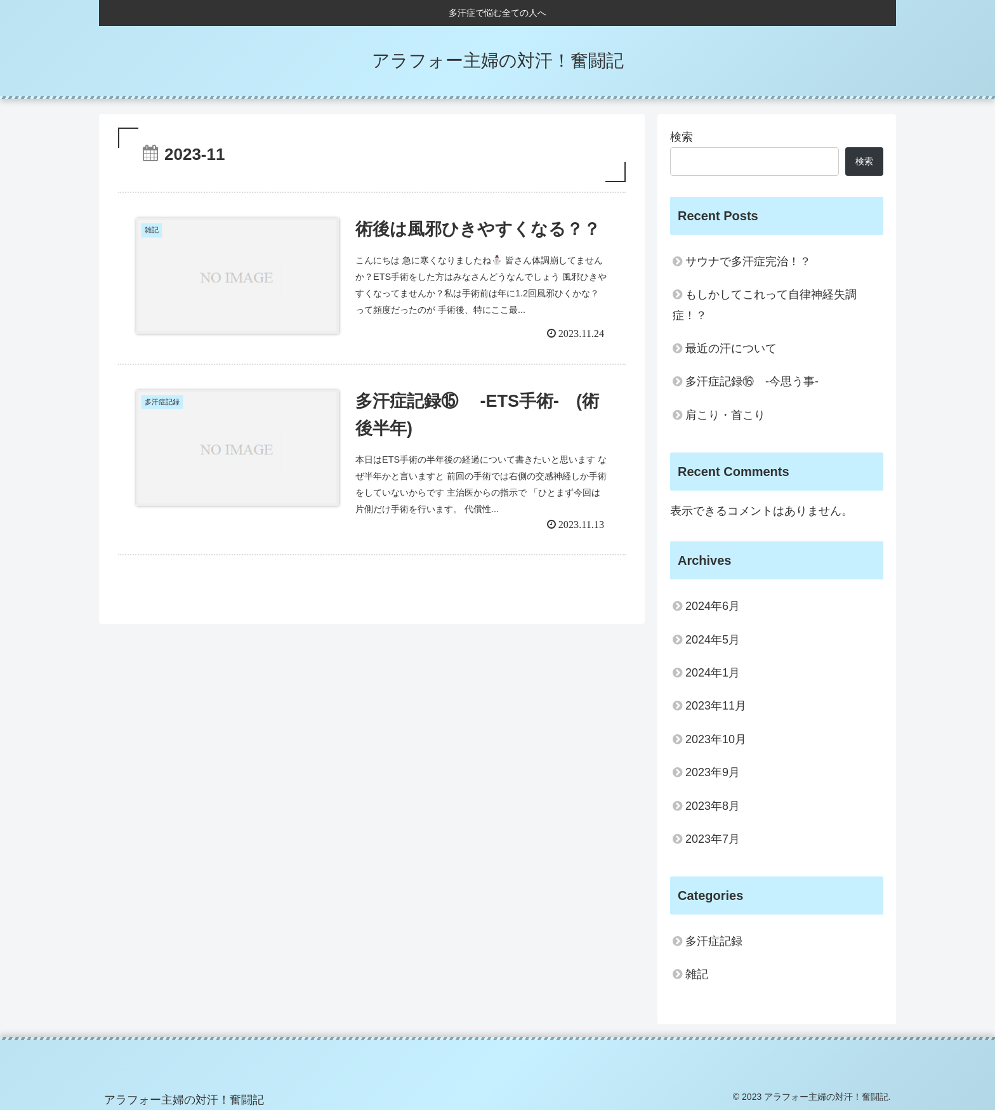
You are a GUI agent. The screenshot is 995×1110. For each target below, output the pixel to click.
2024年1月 (712, 672)
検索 (681, 137)
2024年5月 (712, 639)
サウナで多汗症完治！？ (748, 261)
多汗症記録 (713, 941)
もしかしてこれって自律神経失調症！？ (765, 304)
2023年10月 (715, 739)
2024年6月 (712, 606)
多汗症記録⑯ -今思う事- (752, 381)
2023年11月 (715, 705)
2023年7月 (712, 839)
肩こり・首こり (725, 415)
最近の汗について (731, 348)
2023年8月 (712, 806)
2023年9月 (712, 772)
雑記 (696, 974)
